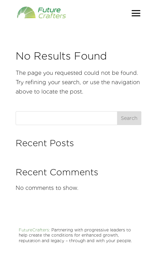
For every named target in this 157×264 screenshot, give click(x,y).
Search (129, 118)
